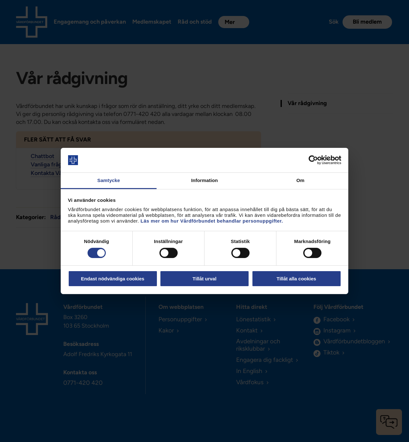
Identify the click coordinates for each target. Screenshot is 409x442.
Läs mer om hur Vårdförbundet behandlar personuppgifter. (212, 221)
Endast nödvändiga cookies (112, 278)
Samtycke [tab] (108, 180)
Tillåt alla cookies (296, 278)
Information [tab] (204, 180)
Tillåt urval (205, 278)
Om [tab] (300, 180)
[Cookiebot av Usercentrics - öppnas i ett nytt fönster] (313, 160)
